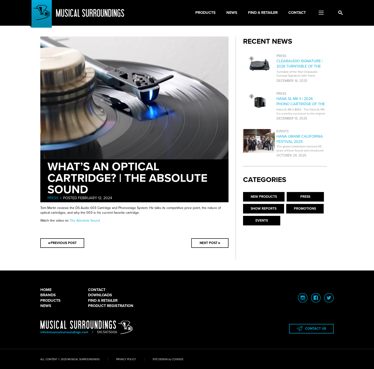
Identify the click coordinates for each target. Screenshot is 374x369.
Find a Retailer (263, 12)
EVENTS (261, 220)
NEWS (45, 305)
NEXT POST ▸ (210, 243)
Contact (297, 12)
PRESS (52, 198)
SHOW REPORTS (263, 209)
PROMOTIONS (305, 209)
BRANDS (48, 295)
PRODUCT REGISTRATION (110, 305)
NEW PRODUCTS (264, 197)
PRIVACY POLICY (126, 359)
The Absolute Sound (85, 220)
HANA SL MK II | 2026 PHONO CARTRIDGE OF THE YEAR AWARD (300, 104)
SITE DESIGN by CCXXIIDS (168, 359)
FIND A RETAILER (103, 300)
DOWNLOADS (100, 295)
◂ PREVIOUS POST (62, 243)
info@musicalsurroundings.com (64, 332)
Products (205, 12)
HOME (46, 289)
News (231, 12)
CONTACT (96, 289)
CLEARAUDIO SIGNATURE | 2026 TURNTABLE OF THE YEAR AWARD (299, 66)
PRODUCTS (50, 300)
